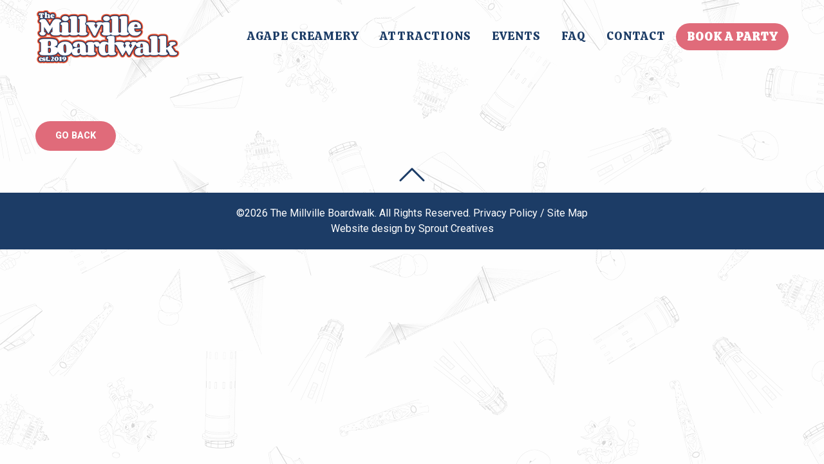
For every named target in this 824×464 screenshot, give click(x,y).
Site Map (567, 213)
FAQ (573, 35)
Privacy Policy (505, 213)
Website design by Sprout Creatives (412, 228)
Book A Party (732, 36)
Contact (636, 35)
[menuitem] (303, 36)
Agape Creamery (303, 35)
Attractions (425, 35)
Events (516, 35)
